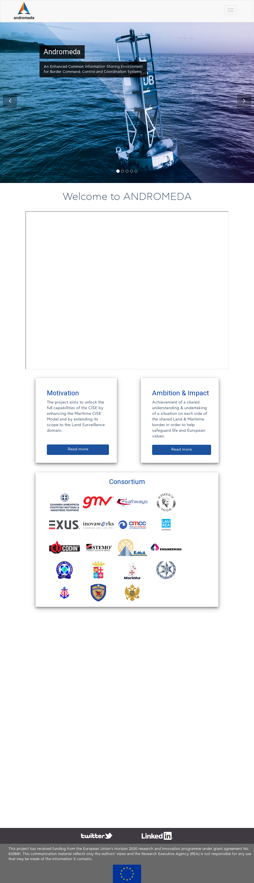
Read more (78, 449)
